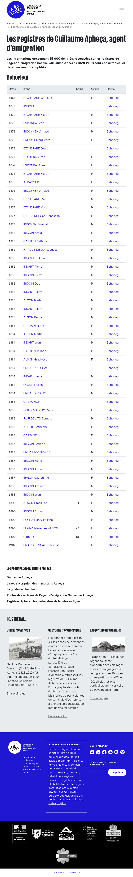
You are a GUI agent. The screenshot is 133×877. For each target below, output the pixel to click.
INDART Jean (32, 342)
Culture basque (28, 23)
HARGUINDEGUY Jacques (40, 249)
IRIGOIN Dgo (31, 283)
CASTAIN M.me (33, 325)
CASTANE (30, 435)
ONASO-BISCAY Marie (38, 410)
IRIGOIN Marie (32, 460)
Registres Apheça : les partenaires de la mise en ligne (43, 601)
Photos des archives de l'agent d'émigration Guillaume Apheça (50, 595)
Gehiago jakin (57, 803)
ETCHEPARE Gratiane (37, 97)
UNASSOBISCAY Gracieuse (41, 545)
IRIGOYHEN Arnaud (36, 131)
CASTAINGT (31, 401)
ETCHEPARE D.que (35, 148)
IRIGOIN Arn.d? (33, 232)
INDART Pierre (32, 266)
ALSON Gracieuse (35, 359)
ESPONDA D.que (34, 165)
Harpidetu (117, 772)
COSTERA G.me (34, 157)
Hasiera (11, 23)
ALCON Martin (33, 300)
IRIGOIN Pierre (32, 275)
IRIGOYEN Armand (35, 224)
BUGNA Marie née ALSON (40, 528)
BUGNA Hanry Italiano (38, 519)
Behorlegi (113, 97)
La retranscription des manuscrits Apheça (35, 583)
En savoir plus (16, 693)
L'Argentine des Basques (105, 630)
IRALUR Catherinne (36, 477)
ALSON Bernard (34, 317)
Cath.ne (28, 536)
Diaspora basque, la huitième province (101, 23)
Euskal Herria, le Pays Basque (58, 23)
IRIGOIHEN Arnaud (35, 258)
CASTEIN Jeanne (34, 351)
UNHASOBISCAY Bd (36, 393)
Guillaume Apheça (19, 577)
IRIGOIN (28, 106)
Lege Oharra (59, 873)
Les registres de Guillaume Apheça (29, 568)
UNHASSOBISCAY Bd (37, 452)
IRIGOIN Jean (32, 494)
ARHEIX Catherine (35, 427)
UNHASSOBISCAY (35, 368)
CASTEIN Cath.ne (35, 241)
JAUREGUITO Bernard (37, 418)
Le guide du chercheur (22, 589)
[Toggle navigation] (121, 9)
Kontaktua (75, 873)
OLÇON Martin (33, 384)
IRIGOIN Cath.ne (34, 443)
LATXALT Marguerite (36, 140)
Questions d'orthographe (64, 630)
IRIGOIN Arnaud (33, 469)
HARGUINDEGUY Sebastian (41, 215)
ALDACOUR (31, 182)
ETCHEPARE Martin (36, 114)
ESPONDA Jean (33, 123)
